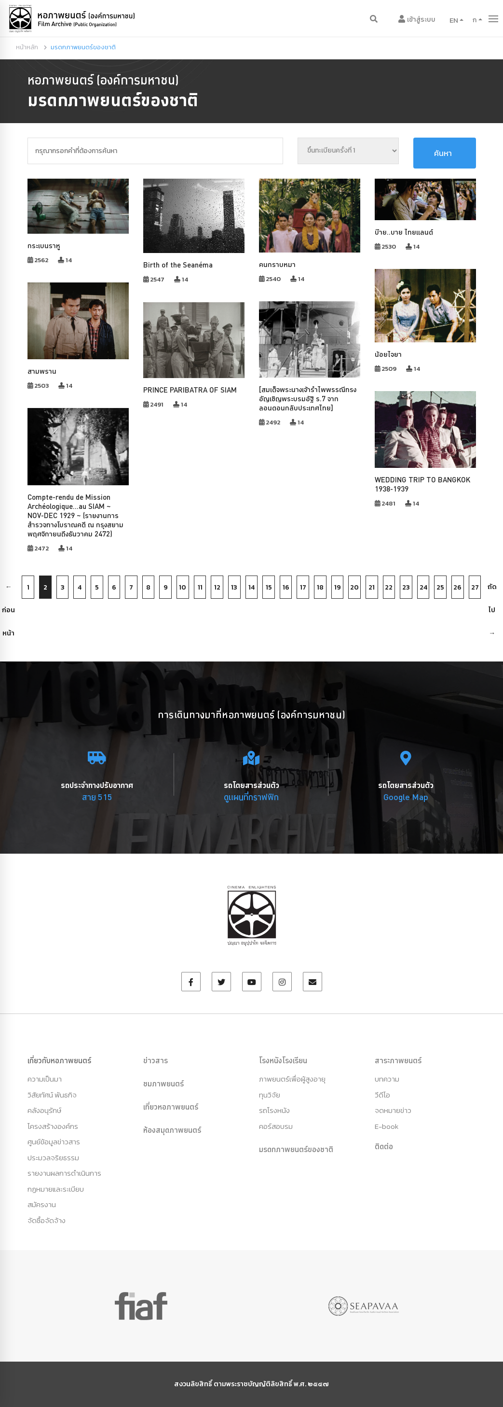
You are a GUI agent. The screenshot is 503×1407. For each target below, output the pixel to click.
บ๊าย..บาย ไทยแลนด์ (404, 232)
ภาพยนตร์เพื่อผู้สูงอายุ (292, 1078)
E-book (386, 1126)
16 (286, 587)
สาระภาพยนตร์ (398, 1060)
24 (423, 587)
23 (406, 587)
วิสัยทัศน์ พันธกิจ (52, 1094)
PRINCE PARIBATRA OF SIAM (190, 389)
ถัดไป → (492, 590)
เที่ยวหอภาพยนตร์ (170, 1106)
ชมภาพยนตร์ (163, 1083)
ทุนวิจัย (269, 1094)
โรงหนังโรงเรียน (283, 1060)
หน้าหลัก (27, 47)
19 (337, 587)
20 (354, 587)
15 (269, 587)
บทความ (387, 1078)
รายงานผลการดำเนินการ (64, 1173)
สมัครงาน (41, 1204)
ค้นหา (443, 153)
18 (320, 587)
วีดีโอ (382, 1094)
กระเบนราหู (43, 245)
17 (303, 587)
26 (457, 587)
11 (200, 587)
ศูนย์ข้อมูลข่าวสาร (53, 1141)
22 (389, 587)
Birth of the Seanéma (178, 264)
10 (182, 587)
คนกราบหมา (277, 264)
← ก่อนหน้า (8, 590)
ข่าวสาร (155, 1060)
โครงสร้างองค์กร (52, 1126)
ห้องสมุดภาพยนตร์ (172, 1130)
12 (217, 587)
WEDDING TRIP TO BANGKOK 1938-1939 (422, 484)
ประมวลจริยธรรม (53, 1157)
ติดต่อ (384, 1146)
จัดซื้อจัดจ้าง (46, 1220)
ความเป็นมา (44, 1078)
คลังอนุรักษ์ (44, 1110)
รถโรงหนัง (274, 1110)
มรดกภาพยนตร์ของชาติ (296, 1149)
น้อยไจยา (388, 354)
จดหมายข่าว (393, 1110)
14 (251, 587)
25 (440, 587)
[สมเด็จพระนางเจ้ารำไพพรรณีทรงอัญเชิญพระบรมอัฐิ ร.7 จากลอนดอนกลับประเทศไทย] (307, 398)
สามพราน (41, 371)
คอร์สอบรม (276, 1126)
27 (475, 587)
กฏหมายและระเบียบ (55, 1189)
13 (234, 587)
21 (371, 587)
